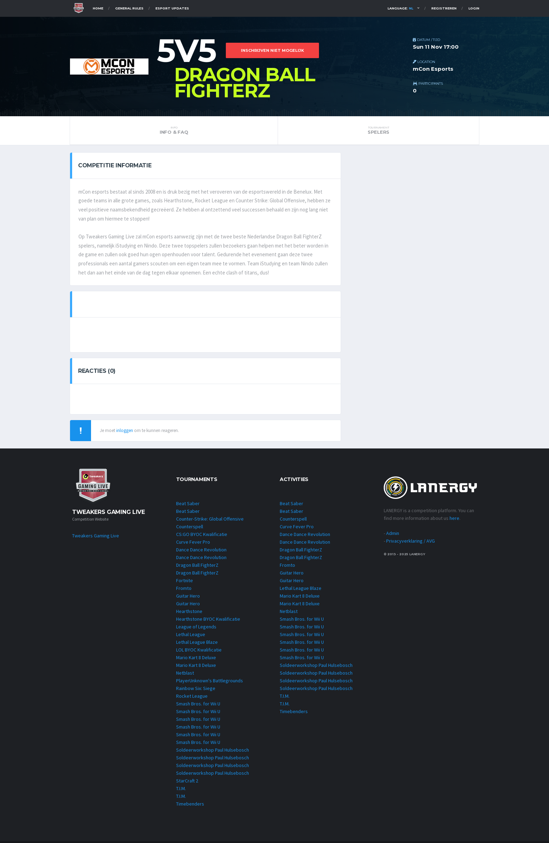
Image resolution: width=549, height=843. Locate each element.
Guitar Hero (188, 597)
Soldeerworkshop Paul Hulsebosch (212, 751)
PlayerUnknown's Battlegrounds (209, 682)
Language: (400, 8)
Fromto (184, 590)
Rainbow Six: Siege (195, 690)
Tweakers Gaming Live (95, 538)
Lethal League (190, 636)
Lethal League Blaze (197, 644)
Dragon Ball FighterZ (197, 567)
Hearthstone (189, 613)
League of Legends (196, 628)
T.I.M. (181, 790)
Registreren (444, 8)
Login (473, 8)
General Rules (129, 8)
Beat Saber (188, 505)
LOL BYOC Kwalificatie (199, 651)
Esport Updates (172, 8)
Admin (392, 535)
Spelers (378, 130)
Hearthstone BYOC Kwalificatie (208, 621)
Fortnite (184, 582)
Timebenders (190, 805)
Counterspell (189, 528)
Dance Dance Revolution (201, 551)
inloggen (124, 432)
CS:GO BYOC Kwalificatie (201, 536)
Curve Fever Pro (193, 544)
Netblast (185, 674)
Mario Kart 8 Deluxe (196, 659)
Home (98, 8)
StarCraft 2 (187, 782)
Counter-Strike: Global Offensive (210, 520)
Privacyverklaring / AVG (410, 543)
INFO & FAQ (174, 130)
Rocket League (192, 698)
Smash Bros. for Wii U (198, 705)
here (454, 520)
